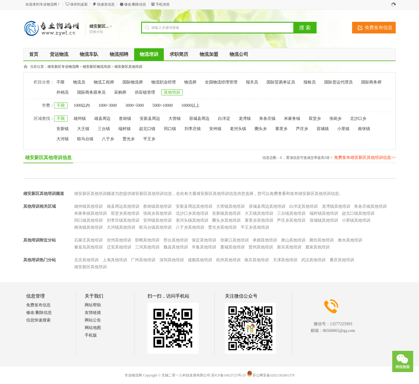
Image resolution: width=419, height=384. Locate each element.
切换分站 (96, 32)
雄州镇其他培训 (88, 206)
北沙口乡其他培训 (192, 213)
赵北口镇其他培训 (358, 213)
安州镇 (215, 129)
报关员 (252, 82)
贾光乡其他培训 (222, 227)
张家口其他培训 (234, 240)
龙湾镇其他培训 (336, 206)
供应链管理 (145, 92)
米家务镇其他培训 (90, 213)
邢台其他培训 (176, 240)
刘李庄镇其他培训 (123, 220)
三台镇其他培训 (291, 213)
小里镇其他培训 (356, 220)
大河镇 (62, 139)
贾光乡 (128, 139)
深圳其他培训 (171, 260)
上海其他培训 (115, 260)
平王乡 (149, 139)
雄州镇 (80, 118)
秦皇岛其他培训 (88, 247)
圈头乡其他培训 (226, 220)
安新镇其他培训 (226, 213)
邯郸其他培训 (147, 240)
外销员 (62, 92)
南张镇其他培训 (88, 227)
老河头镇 (238, 129)
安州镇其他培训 (157, 220)
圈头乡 (261, 129)
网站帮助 (93, 305)
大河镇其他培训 (121, 227)
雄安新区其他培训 (128, 67)
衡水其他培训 (350, 240)
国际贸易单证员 (281, 82)
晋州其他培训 (260, 247)
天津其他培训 (285, 260)
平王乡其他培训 (255, 227)
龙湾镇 (245, 118)
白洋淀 (224, 118)
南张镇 (364, 129)
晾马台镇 (85, 139)
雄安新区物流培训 (97, 67)
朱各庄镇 (267, 118)
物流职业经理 (163, 82)
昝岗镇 (125, 118)
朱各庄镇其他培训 (370, 206)
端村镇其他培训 (324, 213)
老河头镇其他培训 (192, 220)
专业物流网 (133, 375)
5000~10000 (162, 105)
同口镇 (170, 129)
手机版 (91, 335)
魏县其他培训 (176, 247)
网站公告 (93, 320)
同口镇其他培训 (88, 220)
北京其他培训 (86, 260)
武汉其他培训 (313, 260)
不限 (60, 82)
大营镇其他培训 (230, 206)
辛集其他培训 (204, 247)
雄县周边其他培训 (123, 206)
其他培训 (172, 92)
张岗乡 (335, 118)
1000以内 (82, 105)
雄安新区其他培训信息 (48, 157)
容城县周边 (199, 118)
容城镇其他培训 (324, 220)
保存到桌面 (79, 4)
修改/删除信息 (135, 4)
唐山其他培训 (293, 240)
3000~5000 (134, 105)
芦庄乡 (302, 129)
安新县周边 (150, 118)
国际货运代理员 (338, 82)
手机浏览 (163, 4)
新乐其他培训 (289, 247)
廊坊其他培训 (321, 240)
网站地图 (93, 328)
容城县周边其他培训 (267, 206)
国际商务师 (371, 82)
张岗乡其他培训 (157, 213)
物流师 (190, 82)
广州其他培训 (143, 260)
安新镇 (62, 129)
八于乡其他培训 (190, 227)
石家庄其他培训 (88, 240)
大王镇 (83, 129)
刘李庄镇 (192, 129)
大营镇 (174, 118)
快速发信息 (106, 4)
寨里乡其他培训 (259, 220)
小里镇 (343, 129)
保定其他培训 (204, 240)
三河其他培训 (147, 247)
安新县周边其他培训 (194, 206)
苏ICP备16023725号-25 (228, 375)
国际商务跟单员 (91, 92)
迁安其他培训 (119, 247)
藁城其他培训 (232, 247)
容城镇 (323, 129)
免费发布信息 (379, 27)
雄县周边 (102, 118)
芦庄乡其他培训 (291, 220)
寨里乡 (281, 129)
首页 (33, 54)
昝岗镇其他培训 (157, 206)
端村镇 (124, 129)
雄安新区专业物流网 (63, 67)
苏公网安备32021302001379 (270, 375)
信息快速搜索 (38, 320)
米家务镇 (292, 118)
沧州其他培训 (119, 240)
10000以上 (190, 105)
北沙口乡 (358, 118)
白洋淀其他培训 (303, 206)
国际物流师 (132, 82)
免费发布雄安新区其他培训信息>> (365, 157)
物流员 (79, 82)
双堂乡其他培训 (125, 213)
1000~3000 (107, 105)
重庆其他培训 (342, 260)
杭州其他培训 (228, 260)
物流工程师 (104, 82)
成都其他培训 (200, 260)
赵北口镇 (147, 129)
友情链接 (93, 312)
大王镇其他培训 (259, 213)
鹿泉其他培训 (317, 247)
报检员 (309, 82)
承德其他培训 (265, 240)
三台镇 (104, 129)
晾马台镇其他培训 (155, 227)
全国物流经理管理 (221, 82)
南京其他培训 (256, 260)
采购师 (120, 92)
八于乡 (108, 139)
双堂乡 (315, 118)
